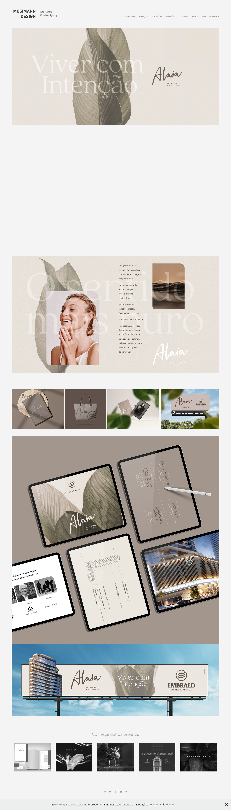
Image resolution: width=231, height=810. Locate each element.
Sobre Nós (129, 16)
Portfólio (156, 16)
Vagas (195, 16)
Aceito (154, 804)
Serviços (143, 16)
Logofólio (170, 16)
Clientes (184, 16)
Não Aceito (167, 804)
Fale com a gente (210, 16)
